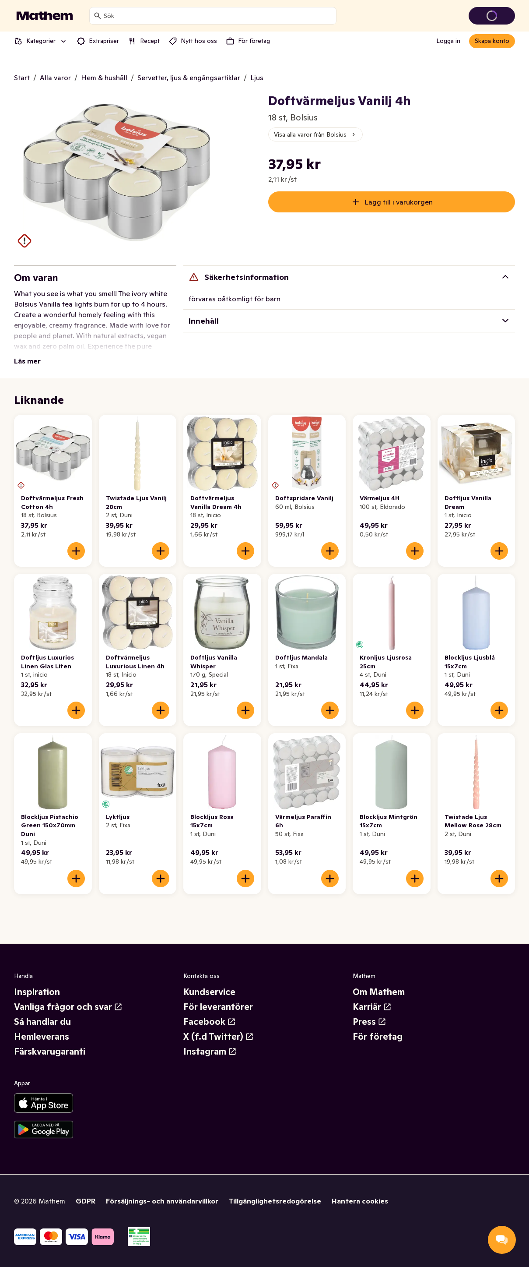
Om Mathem (379, 992)
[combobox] (218, 15)
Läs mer (27, 360)
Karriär (372, 1007)
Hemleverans (41, 1036)
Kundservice (209, 992)
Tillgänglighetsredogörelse (275, 1200)
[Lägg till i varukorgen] (76, 551)
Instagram (210, 1051)
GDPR (85, 1200)
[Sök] (97, 15)
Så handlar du (42, 1021)
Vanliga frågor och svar (68, 1007)
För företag (378, 1036)
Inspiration (37, 992)
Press (369, 1021)
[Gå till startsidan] (44, 16)
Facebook (209, 1021)
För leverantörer (218, 1007)
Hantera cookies (360, 1200)
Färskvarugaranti (49, 1051)
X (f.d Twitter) (218, 1036)
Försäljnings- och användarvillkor (162, 1200)
